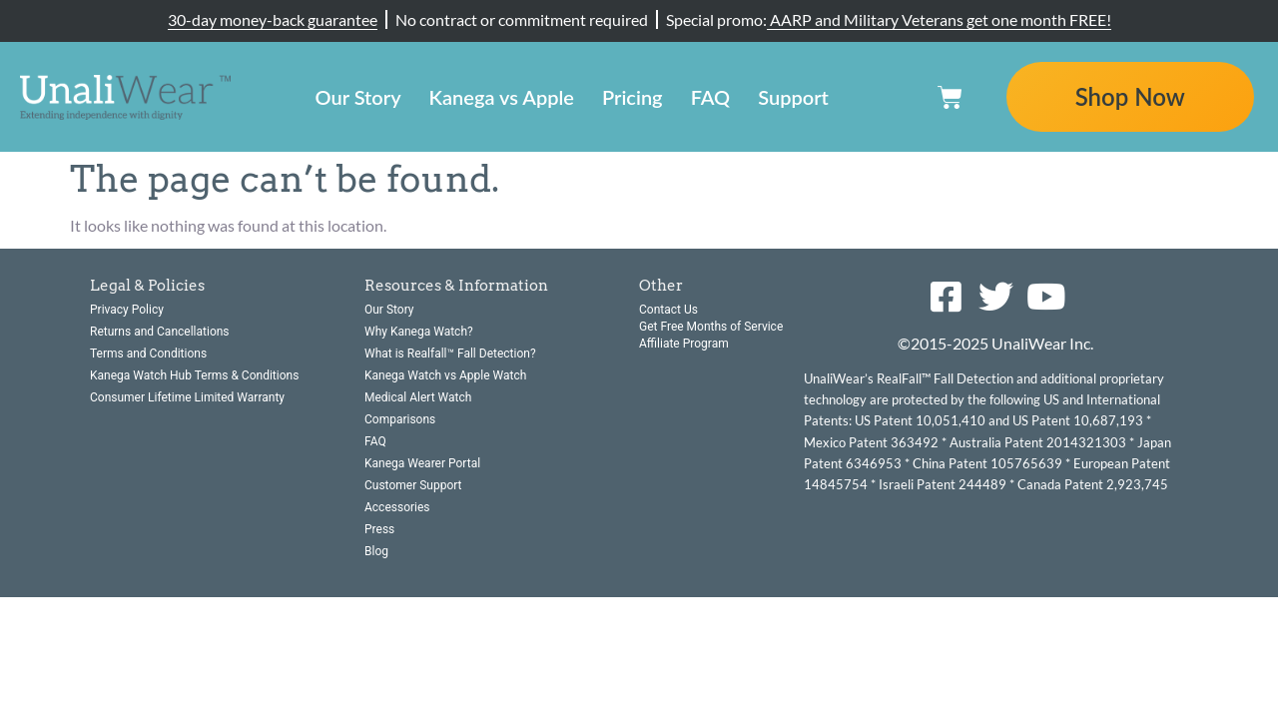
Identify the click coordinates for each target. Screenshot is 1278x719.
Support (793, 97)
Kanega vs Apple (501, 97)
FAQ (711, 97)
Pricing (632, 97)
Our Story (358, 97)
